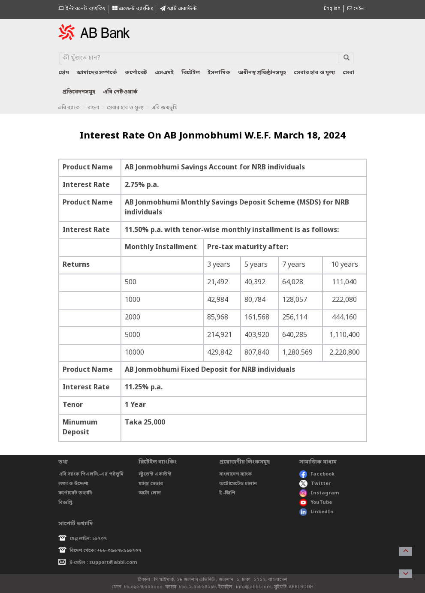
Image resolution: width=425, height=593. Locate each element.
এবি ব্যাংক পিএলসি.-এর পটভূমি (91, 474)
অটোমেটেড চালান (238, 484)
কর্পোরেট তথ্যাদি (75, 493)
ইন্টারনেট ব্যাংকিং (81, 8)
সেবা (348, 72)
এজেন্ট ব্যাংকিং (132, 8)
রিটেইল (190, 72)
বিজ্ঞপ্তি (65, 503)
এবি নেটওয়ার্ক (120, 92)
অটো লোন (150, 493)
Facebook (317, 474)
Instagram (319, 493)
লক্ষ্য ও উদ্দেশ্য (73, 484)
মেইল (356, 9)
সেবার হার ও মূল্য (314, 72)
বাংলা (93, 108)
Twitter (315, 484)
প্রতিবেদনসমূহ (78, 92)
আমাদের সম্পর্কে (97, 72)
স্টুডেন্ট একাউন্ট (155, 474)
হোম (63, 72)
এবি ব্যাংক (69, 108)
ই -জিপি (227, 493)
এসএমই (164, 72)
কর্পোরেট (136, 72)
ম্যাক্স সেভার (151, 484)
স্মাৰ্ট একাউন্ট (178, 8)
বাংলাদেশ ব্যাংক (235, 474)
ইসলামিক (219, 72)
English (332, 9)
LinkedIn (316, 512)
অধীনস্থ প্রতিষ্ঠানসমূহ (262, 72)
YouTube (315, 503)
